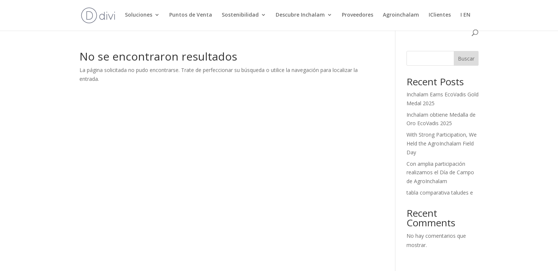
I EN (465, 15)
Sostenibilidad (240, 15)
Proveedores (357, 15)
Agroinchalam (401, 15)
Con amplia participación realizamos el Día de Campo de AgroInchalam (440, 172)
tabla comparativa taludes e (439, 192)
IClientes (440, 15)
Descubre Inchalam (300, 15)
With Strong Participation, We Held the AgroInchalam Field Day (441, 143)
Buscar (466, 58)
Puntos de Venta (190, 15)
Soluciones (138, 15)
